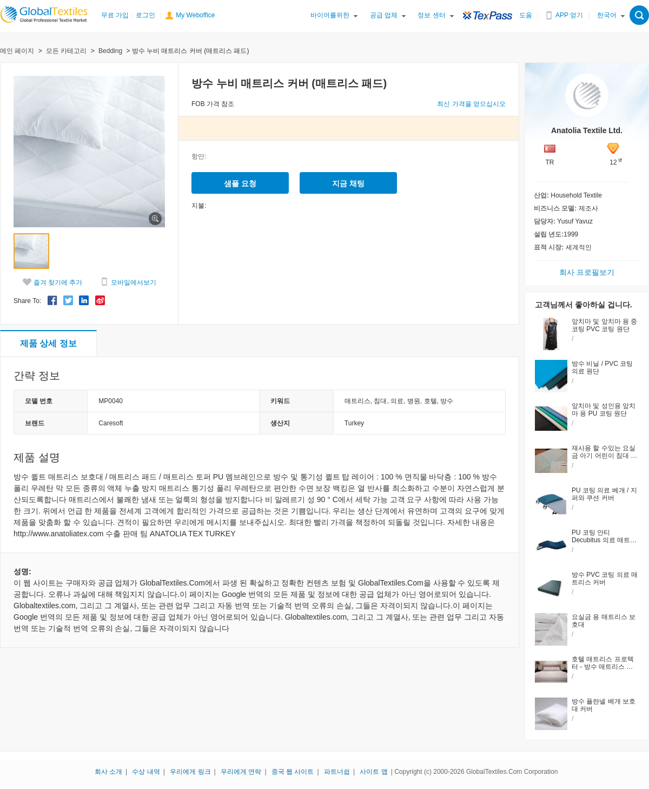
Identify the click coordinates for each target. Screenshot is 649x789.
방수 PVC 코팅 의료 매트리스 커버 (605, 578)
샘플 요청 (240, 183)
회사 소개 (108, 771)
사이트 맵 (373, 771)
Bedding (110, 51)
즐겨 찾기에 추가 (58, 282)
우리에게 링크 (190, 771)
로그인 (145, 15)
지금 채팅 (348, 183)
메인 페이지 (17, 51)
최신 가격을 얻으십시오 (471, 104)
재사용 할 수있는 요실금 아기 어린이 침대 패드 (604, 455)
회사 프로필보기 (586, 272)
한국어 (607, 15)
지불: (198, 205)
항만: (198, 156)
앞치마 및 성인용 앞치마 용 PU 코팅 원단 (603, 409)
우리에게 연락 (241, 771)
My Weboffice (195, 15)
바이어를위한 (329, 15)
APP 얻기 (569, 15)
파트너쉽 (337, 771)
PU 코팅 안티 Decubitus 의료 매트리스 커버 (604, 540)
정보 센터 (431, 15)
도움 (525, 15)
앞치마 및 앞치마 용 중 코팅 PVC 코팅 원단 (604, 325)
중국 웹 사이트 (292, 771)
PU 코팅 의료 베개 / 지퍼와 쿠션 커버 (604, 494)
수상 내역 (146, 771)
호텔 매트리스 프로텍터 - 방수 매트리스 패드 (603, 666)
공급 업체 (384, 15)
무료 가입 (115, 15)
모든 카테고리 (66, 51)
